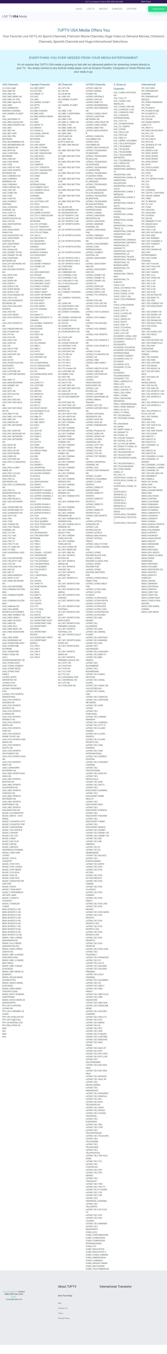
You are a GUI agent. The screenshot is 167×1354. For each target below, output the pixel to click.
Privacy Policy (64, 1319)
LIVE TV (91, 9)
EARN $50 (117, 9)
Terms (61, 1314)
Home (79, 9)
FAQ (60, 1303)
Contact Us (63, 1309)
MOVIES (103, 9)
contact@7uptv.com (14, 1302)
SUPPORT (132, 9)
